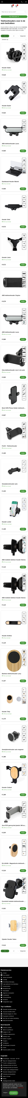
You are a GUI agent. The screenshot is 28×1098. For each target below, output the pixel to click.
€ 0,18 (4, 75)
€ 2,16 (4, 870)
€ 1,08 (4, 529)
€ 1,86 (4, 756)
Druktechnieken (5, 986)
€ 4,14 (4, 945)
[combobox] (12, 12)
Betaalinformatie (6, 988)
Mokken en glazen (6, 1038)
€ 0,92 (4, 377)
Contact (4, 973)
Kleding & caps (5, 1036)
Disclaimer (4, 999)
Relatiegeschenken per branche (9, 1067)
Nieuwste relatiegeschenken (8, 1072)
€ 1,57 (4, 681)
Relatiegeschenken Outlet (8, 1080)
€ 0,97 (4, 415)
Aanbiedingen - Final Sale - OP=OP (10, 1058)
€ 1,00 (4, 453)
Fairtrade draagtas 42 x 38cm (9, 1013)
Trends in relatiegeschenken (8, 1063)
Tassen (3, 1047)
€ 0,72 (4, 226)
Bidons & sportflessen (7, 1029)
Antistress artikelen (6, 1027)
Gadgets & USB (5, 1032)
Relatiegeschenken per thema (9, 1065)
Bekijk (23, 75)
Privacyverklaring (6, 997)
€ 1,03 (4, 491)
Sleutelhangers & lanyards (8, 1045)
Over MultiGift (5, 975)
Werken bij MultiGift (6, 977)
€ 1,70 (4, 719)
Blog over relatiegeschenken (8, 1060)
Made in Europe (5, 1076)
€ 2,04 (4, 832)
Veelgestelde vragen (6, 1001)
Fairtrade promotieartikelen (8, 1074)
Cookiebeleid (5, 995)
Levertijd (4, 979)
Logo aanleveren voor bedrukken (9, 984)
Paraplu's (4, 1040)
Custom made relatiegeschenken (9, 1069)
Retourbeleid (5, 990)
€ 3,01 (4, 908)
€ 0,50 (4, 151)
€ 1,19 (4, 643)
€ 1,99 (4, 794)
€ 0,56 (4, 189)
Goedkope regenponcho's (8, 1034)
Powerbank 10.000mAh (7, 1016)
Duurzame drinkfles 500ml (8, 1011)
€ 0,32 (4, 113)
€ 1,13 (4, 567)
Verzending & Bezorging (7, 982)
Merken (3, 1078)
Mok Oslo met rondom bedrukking (10, 1018)
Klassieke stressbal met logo (8, 1009)
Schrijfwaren (5, 1043)
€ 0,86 (4, 339)
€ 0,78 (4, 301)
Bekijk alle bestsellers (7, 1020)
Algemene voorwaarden (7, 993)
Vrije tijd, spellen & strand (8, 1049)
